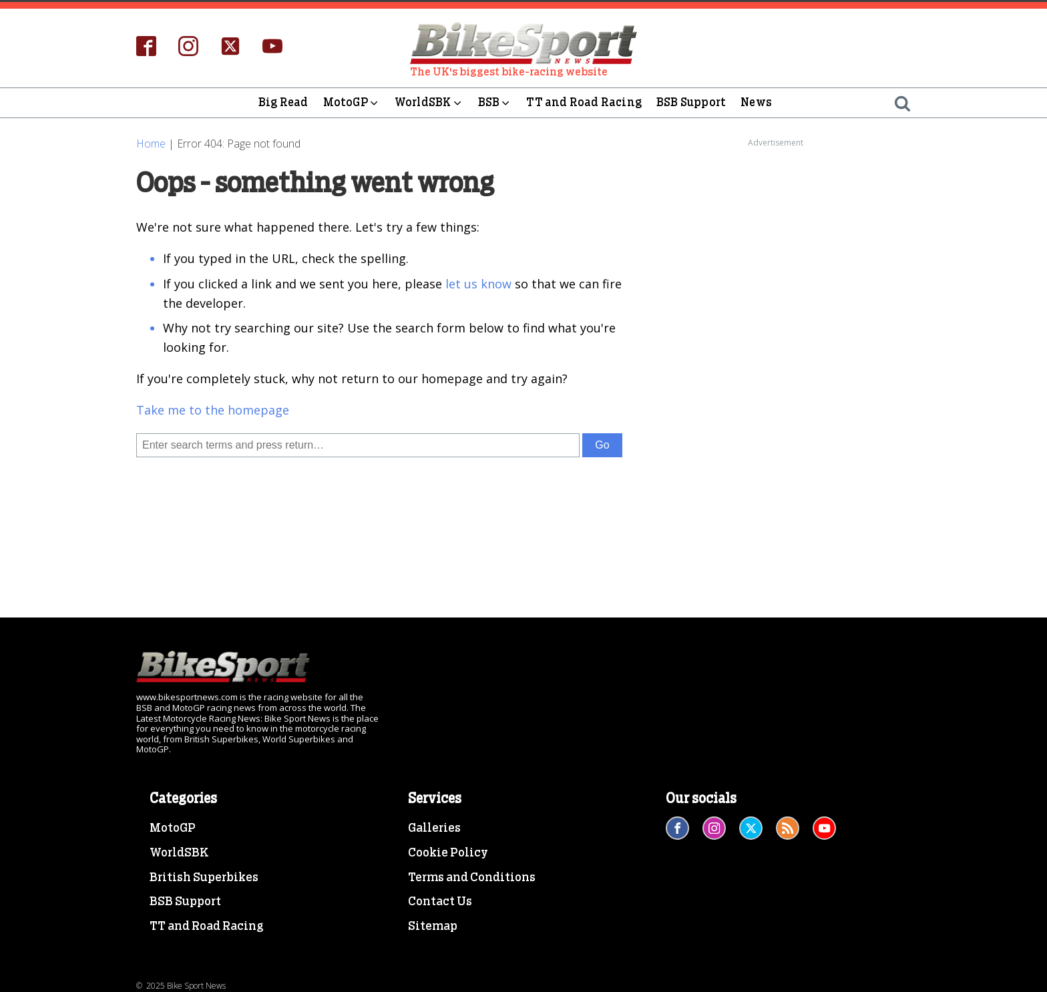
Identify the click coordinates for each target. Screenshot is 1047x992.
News (756, 102)
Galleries (434, 828)
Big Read (283, 102)
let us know (478, 284)
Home (151, 143)
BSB (495, 103)
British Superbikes (204, 878)
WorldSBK (429, 103)
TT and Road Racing (584, 102)
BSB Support (691, 102)
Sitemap (432, 927)
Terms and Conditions (472, 878)
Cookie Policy (448, 853)
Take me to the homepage (212, 410)
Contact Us (440, 902)
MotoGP (351, 103)
